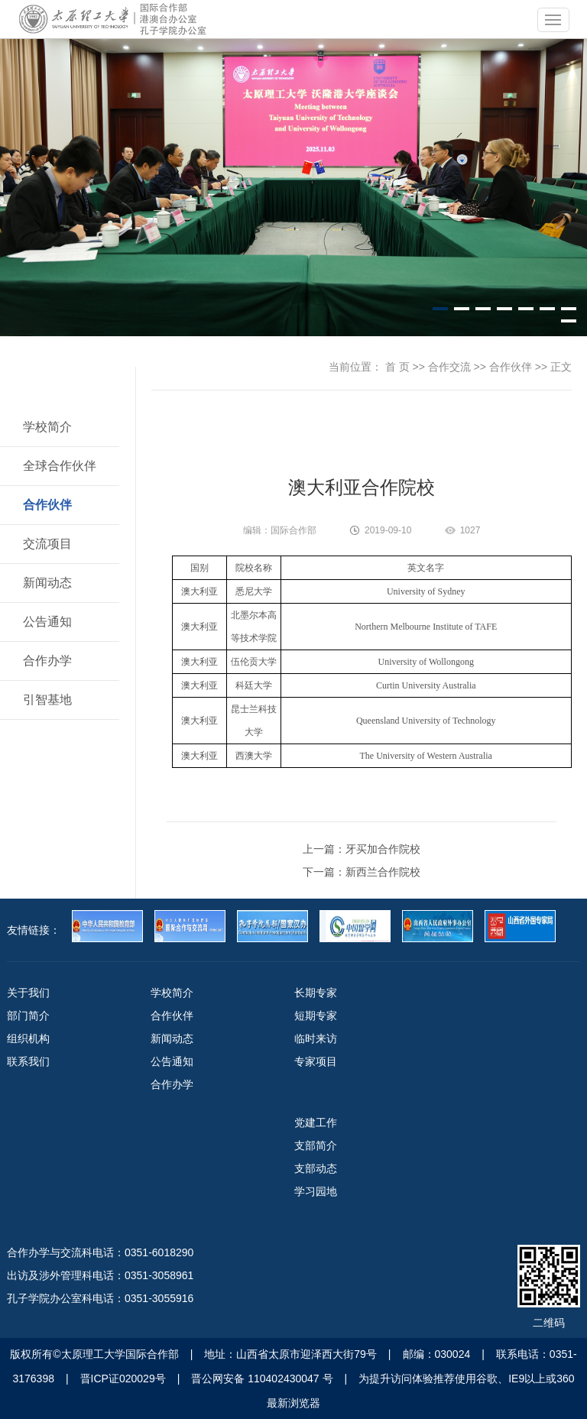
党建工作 (315, 1122)
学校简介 (47, 426)
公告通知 (47, 621)
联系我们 (28, 1061)
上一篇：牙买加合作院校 (361, 849)
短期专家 (315, 1015)
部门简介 (28, 1015)
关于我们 (28, 992)
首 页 (397, 367)
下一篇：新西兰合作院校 (361, 872)
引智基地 (47, 699)
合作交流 (449, 367)
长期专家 (315, 992)
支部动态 (315, 1168)
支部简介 (315, 1145)
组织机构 (28, 1038)
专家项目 (315, 1061)
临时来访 (315, 1038)
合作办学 (47, 660)
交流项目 (47, 543)
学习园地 (315, 1191)
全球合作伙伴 (59, 465)
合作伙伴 (47, 504)
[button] (440, 308)
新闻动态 (47, 582)
